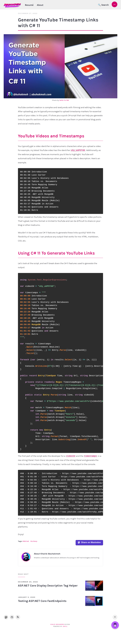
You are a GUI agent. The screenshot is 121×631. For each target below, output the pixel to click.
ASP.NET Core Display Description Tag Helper (48, 585)
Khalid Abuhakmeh (57, 624)
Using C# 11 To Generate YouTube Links (56, 253)
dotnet (26, 541)
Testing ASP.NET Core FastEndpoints (42, 601)
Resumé (29, 5)
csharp (34, 541)
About (40, 5)
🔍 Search (103, 5)
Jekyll (65, 626)
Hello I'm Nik (64, 100)
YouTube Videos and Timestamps (51, 135)
